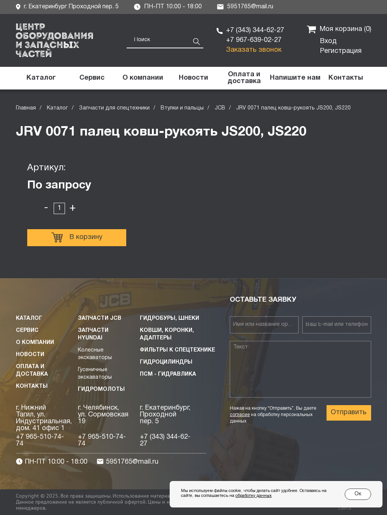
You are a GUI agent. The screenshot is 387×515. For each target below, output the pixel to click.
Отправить (349, 412)
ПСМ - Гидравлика (168, 374)
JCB (220, 108)
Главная (26, 108)
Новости (30, 354)
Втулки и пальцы (182, 108)
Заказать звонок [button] (254, 50)
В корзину (76, 237)
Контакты (32, 386)
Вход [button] (328, 41)
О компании (35, 342)
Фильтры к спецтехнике (177, 350)
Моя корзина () (339, 29)
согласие (240, 415)
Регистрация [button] (341, 51)
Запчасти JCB (99, 318)
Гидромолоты (101, 389)
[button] (294, 78)
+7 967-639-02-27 (254, 40)
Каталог (57, 108)
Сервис (27, 330)
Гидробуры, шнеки (169, 318)
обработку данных (253, 496)
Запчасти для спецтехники (114, 108)
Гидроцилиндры (166, 362)
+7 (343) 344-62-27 (255, 30)
